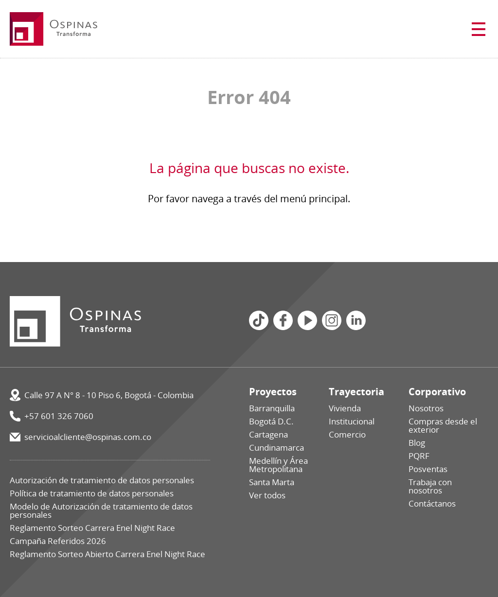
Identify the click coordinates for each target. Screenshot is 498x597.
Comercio (347, 434)
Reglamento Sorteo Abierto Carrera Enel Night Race (107, 554)
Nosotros (426, 408)
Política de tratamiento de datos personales (92, 493)
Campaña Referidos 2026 (58, 540)
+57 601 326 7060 (58, 415)
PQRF (419, 455)
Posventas (428, 468)
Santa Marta (271, 482)
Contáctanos (432, 503)
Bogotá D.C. (271, 421)
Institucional (351, 421)
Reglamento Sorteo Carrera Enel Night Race (92, 527)
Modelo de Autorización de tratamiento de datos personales (101, 510)
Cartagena (268, 434)
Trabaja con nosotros (430, 486)
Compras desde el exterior (443, 425)
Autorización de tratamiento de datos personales (102, 480)
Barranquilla (272, 408)
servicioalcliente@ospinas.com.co (87, 436)
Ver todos (267, 495)
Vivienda (345, 408)
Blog (417, 442)
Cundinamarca (276, 447)
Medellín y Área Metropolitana (278, 464)
